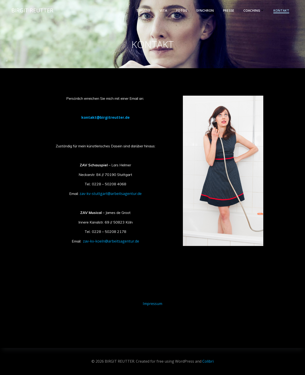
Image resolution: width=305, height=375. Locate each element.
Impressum (152, 303)
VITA (163, 10)
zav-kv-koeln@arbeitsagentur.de (111, 241)
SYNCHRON (205, 10)
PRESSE (228, 10)
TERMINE (143, 10)
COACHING (253, 10)
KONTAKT (281, 10)
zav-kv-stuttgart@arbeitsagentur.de (111, 193)
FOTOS (181, 10)
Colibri (208, 361)
